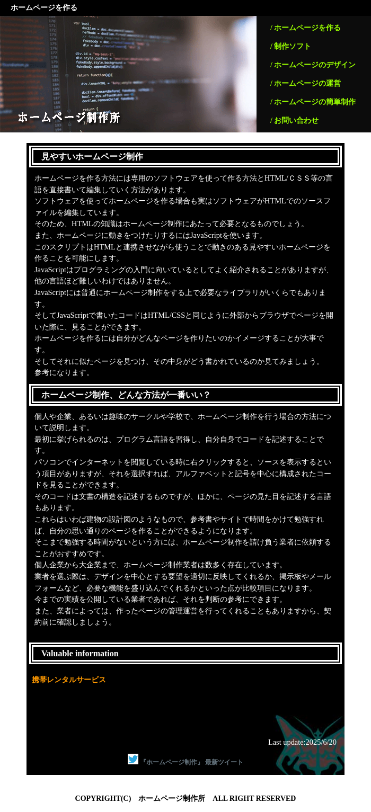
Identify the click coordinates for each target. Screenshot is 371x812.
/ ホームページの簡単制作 (313, 102)
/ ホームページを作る (305, 28)
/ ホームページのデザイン (313, 65)
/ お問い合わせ (294, 120)
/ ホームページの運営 (305, 83)
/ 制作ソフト (290, 46)
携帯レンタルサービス (69, 679)
